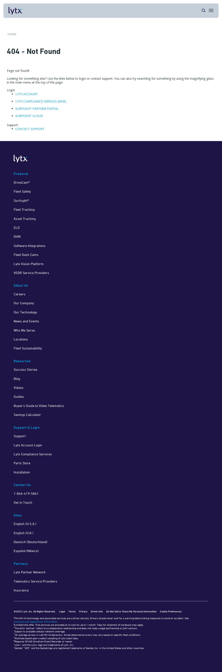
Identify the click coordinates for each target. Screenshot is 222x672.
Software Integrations (30, 246)
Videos (19, 387)
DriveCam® (22, 182)
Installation (22, 472)
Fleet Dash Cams (26, 255)
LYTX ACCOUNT (26, 94)
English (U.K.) (24, 533)
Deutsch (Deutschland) (30, 542)
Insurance (21, 590)
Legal (62, 611)
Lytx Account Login (28, 445)
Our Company (24, 303)
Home (12, 34)
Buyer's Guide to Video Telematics (39, 406)
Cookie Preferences (171, 611)
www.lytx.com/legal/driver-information (35, 621)
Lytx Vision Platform (29, 264)
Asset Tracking (25, 219)
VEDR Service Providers (31, 273)
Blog (17, 379)
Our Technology (25, 312)
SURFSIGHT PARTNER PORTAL (37, 109)
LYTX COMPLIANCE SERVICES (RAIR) (40, 101)
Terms (72, 611)
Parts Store (22, 463)
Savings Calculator (27, 415)
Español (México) (26, 551)
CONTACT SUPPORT (29, 129)
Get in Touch (23, 502)
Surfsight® (21, 200)
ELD (17, 227)
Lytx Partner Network (30, 572)
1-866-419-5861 (26, 493)
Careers (19, 294)
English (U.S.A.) (25, 524)
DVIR (17, 236)
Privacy (83, 611)
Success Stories (25, 369)
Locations (21, 339)
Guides (19, 396)
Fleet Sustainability (28, 348)
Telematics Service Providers (35, 581)
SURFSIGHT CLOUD (29, 116)
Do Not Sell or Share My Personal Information (131, 611)
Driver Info (97, 611)
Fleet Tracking (24, 209)
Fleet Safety (22, 191)
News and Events (26, 321)
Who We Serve (24, 330)
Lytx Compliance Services (33, 454)
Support (20, 436)
